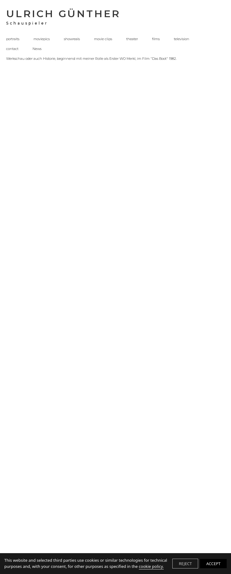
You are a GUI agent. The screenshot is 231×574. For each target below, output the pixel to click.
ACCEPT (213, 563)
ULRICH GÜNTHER (63, 16)
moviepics (41, 39)
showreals (72, 39)
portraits (12, 39)
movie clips (103, 39)
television (181, 39)
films (156, 39)
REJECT (185, 563)
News (37, 49)
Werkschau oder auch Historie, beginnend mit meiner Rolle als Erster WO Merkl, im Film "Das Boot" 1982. (91, 59)
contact (12, 49)
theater (132, 39)
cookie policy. (151, 566)
